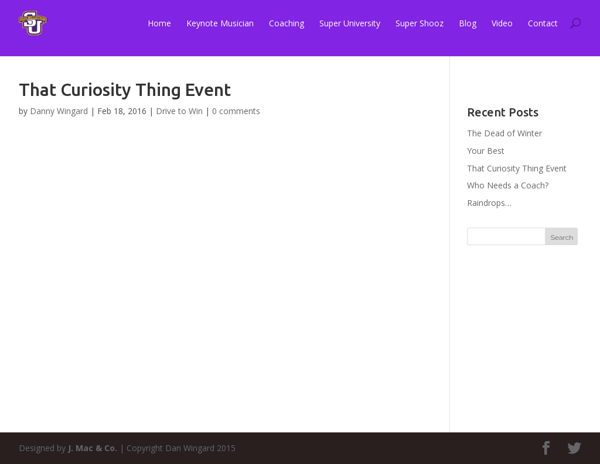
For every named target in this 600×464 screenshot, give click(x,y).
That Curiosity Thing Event (517, 168)
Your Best (485, 150)
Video (502, 23)
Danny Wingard (59, 110)
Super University (349, 23)
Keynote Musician (220, 23)
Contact (543, 23)
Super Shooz (420, 23)
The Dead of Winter (504, 133)
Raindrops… (489, 202)
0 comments (236, 110)
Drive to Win (179, 110)
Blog (467, 23)
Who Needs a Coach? (507, 185)
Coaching (286, 23)
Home (159, 23)
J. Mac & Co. (92, 447)
